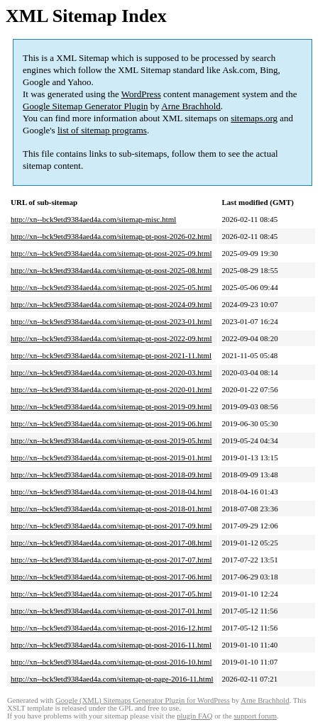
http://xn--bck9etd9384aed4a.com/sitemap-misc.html (93, 219)
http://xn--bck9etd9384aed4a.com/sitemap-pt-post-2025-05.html (111, 287)
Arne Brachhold (190, 106)
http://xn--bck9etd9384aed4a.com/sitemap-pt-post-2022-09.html (111, 338)
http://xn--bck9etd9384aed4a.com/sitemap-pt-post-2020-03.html (111, 372)
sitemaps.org (254, 118)
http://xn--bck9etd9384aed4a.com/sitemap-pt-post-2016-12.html (111, 627)
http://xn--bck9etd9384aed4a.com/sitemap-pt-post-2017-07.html (111, 559)
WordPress (141, 94)
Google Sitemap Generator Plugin (85, 106)
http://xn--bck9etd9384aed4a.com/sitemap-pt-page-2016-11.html (112, 679)
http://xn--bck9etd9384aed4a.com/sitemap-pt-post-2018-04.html (111, 491)
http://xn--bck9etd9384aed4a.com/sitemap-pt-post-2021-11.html (111, 355)
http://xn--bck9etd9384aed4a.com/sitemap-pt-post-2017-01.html (111, 610)
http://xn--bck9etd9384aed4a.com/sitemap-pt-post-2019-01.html (111, 457)
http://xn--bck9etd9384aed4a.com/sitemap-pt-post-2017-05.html (111, 593)
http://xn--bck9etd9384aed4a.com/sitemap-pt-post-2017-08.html (111, 542)
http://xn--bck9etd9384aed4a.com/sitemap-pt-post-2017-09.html (111, 525)
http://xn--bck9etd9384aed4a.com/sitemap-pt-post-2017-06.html (111, 576)
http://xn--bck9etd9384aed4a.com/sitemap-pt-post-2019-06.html (111, 423)
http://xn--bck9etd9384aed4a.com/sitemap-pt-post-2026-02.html (111, 236)
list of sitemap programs (102, 130)
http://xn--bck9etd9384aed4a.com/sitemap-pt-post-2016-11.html (111, 644)
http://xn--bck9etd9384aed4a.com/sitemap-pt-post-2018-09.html (111, 474)
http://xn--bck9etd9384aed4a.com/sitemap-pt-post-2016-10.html (111, 661)
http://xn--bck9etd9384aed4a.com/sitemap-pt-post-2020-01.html (111, 389)
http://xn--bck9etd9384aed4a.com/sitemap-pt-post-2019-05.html (111, 440)
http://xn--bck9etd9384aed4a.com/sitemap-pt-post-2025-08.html (111, 270)
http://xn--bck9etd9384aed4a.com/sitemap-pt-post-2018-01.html (111, 508)
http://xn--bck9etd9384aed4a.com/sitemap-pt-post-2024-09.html (111, 304)
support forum (255, 716)
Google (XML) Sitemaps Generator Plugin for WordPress (142, 700)
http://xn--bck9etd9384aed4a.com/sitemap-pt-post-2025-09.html (111, 253)
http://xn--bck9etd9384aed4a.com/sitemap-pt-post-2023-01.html (111, 321)
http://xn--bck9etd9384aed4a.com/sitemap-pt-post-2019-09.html (111, 406)
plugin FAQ (194, 716)
